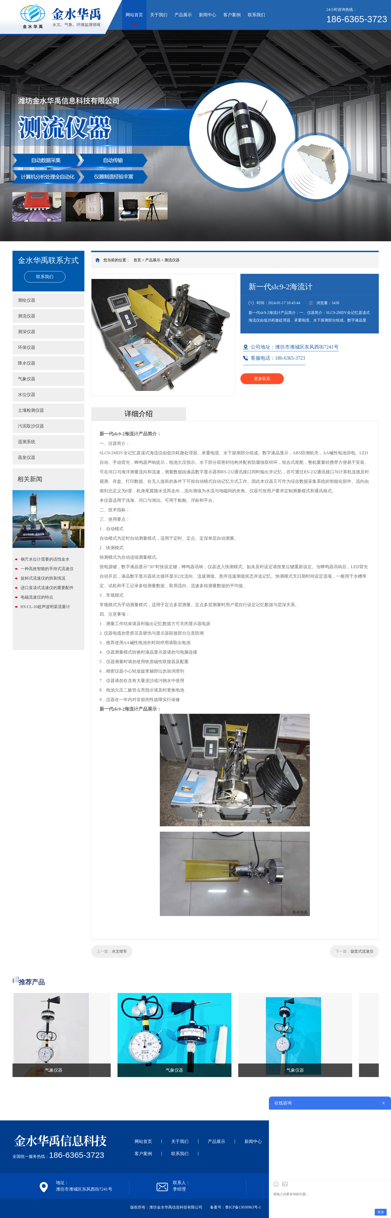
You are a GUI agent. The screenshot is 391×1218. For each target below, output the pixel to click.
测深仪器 (26, 331)
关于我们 (158, 14)
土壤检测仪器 (31, 410)
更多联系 (262, 379)
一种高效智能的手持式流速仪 (47, 569)
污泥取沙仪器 (31, 426)
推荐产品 (32, 982)
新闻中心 (207, 14)
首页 (137, 260)
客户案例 (232, 14)
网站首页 (134, 14)
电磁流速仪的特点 (37, 597)
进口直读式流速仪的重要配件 (47, 588)
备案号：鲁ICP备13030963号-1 (235, 1207)
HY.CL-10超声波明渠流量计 (45, 607)
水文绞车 (119, 951)
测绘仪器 (26, 300)
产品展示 (183, 14)
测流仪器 (172, 260)
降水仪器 (26, 363)
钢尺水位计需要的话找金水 (45, 559)
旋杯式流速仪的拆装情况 (43, 578)
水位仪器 (26, 394)
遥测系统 (26, 441)
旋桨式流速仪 (362, 951)
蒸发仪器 (26, 457)
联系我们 (256, 14)
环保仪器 (26, 347)
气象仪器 (26, 379)
